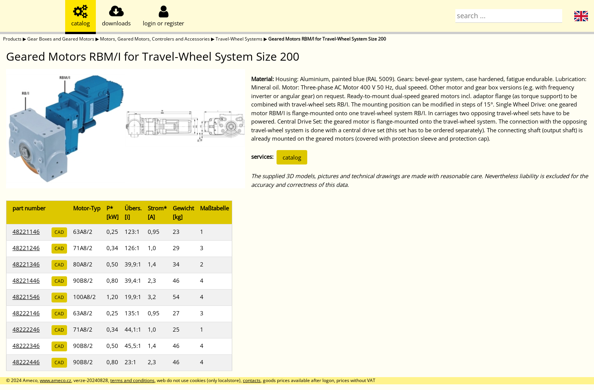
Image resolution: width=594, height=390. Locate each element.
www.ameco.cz (55, 380)
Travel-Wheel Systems (239, 39)
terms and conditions (132, 380)
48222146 (26, 313)
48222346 (26, 345)
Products (12, 39)
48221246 (26, 248)
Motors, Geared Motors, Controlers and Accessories (155, 39)
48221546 (26, 297)
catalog (292, 157)
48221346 (26, 264)
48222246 (26, 329)
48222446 (26, 362)
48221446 (26, 280)
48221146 (26, 231)
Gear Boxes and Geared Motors (60, 39)
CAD (59, 232)
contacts (252, 380)
